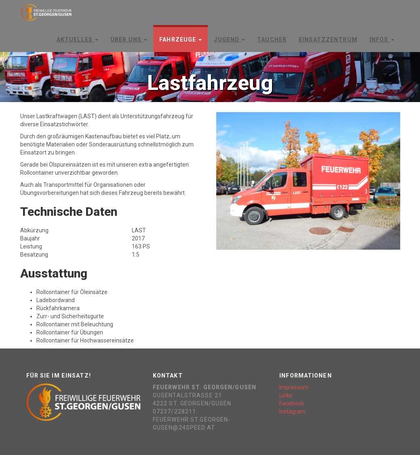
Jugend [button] (229, 39)
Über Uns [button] (128, 39)
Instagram (292, 411)
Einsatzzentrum (328, 39)
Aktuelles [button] (77, 39)
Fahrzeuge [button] (180, 39)
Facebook (291, 403)
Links (285, 395)
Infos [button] (381, 39)
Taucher (272, 39)
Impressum (293, 387)
